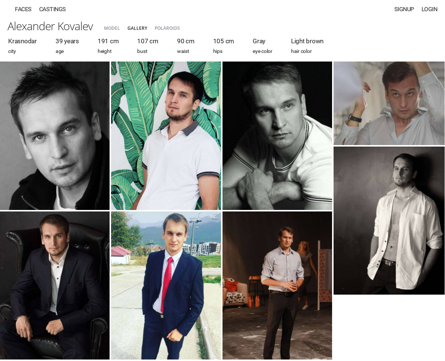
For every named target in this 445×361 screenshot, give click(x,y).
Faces (23, 9)
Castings (52, 9)
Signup (404, 9)
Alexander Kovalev (50, 26)
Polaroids (167, 28)
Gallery (137, 28)
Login (430, 9)
